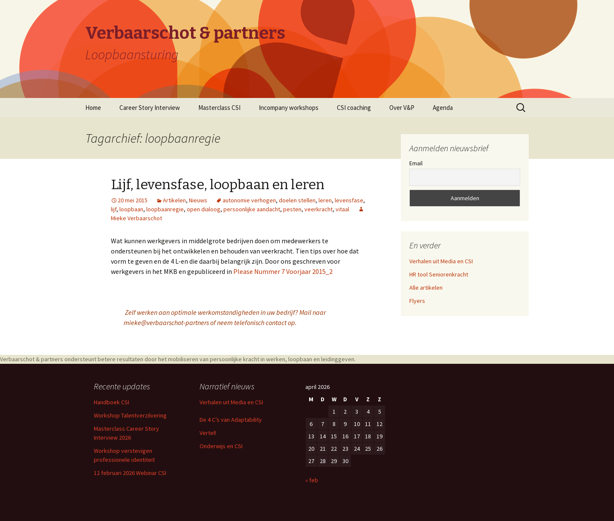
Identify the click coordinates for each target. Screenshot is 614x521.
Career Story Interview (149, 108)
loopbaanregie (165, 209)
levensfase (349, 200)
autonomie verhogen (249, 200)
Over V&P (401, 108)
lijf (113, 209)
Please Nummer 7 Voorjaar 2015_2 (283, 271)
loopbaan (131, 209)
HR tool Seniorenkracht (438, 274)
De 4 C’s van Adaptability (231, 419)
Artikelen (174, 200)
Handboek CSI (111, 402)
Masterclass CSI (219, 108)
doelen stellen (297, 200)
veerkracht (318, 209)
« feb (311, 480)
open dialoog (203, 209)
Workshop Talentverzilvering (130, 415)
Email (416, 163)
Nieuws (198, 200)
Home (93, 108)
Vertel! (208, 433)
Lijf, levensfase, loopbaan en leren (217, 184)
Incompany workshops (289, 108)
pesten (292, 209)
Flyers (417, 301)
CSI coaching (354, 108)
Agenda (443, 108)
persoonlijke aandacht (251, 209)
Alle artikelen (426, 287)
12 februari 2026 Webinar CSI (130, 473)
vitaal (342, 209)
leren (325, 200)
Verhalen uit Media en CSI (441, 261)
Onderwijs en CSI (221, 446)
